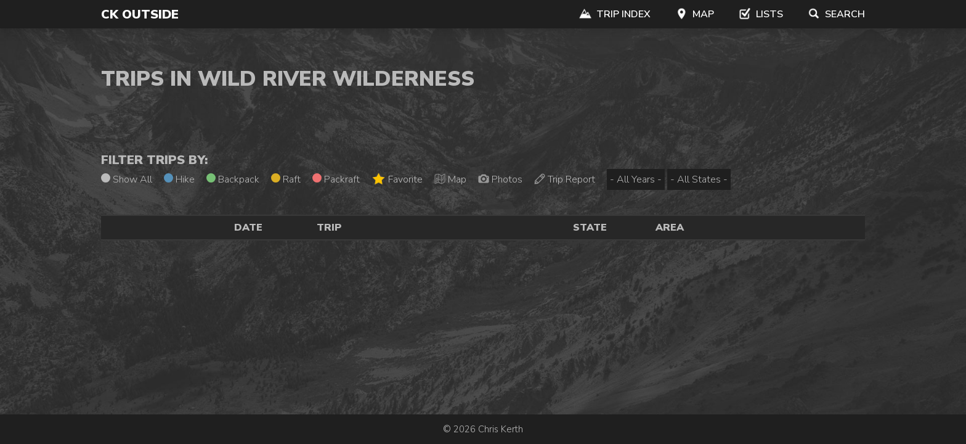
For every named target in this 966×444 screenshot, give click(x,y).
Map (694, 14)
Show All (126, 179)
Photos (500, 179)
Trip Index (615, 14)
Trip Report (564, 179)
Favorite (397, 179)
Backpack (232, 179)
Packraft (336, 179)
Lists (761, 14)
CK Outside (140, 14)
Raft (286, 179)
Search (836, 14)
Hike (179, 179)
